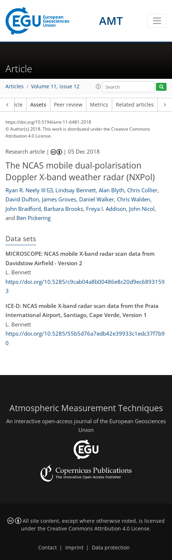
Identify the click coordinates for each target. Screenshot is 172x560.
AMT (111, 20)
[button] (98, 86)
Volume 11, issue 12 (55, 86)
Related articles (135, 104)
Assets (38, 104)
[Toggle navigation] (157, 21)
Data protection (111, 547)
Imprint (74, 547)
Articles (14, 86)
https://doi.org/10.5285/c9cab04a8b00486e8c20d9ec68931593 (85, 286)
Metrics (99, 104)
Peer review (68, 104)
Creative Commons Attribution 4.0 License (98, 528)
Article (15, 104)
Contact (47, 547)
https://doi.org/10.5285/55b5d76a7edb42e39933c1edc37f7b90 (85, 338)
